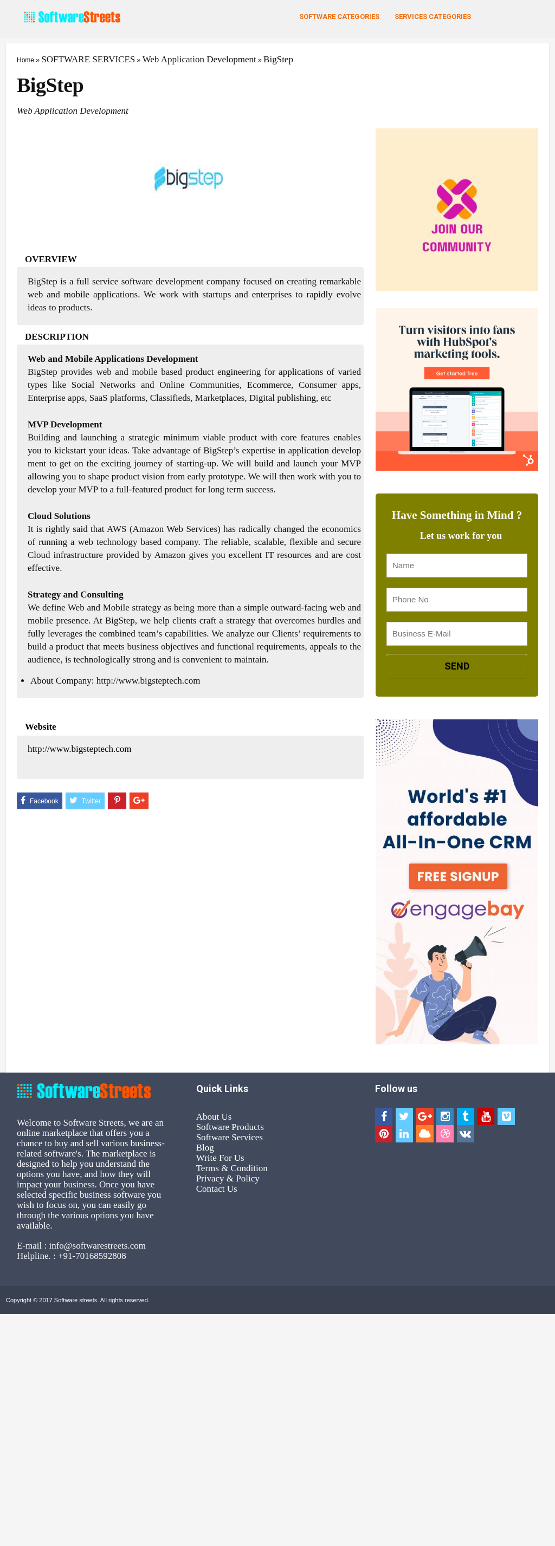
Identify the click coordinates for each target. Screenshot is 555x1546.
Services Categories (433, 16)
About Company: (62, 680)
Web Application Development (199, 59)
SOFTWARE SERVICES (88, 59)
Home (25, 60)
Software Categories (339, 16)
